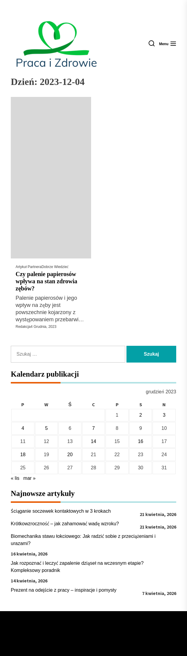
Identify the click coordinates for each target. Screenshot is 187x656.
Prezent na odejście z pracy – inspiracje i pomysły (64, 590)
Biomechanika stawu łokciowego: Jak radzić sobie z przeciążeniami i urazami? (83, 540)
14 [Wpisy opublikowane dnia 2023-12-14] (93, 441)
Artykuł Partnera (28, 267)
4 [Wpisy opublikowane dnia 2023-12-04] (23, 428)
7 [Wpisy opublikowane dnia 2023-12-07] (93, 428)
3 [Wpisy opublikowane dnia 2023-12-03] (164, 415)
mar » (29, 478)
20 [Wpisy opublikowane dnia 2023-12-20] (70, 454)
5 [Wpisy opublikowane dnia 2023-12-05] (46, 428)
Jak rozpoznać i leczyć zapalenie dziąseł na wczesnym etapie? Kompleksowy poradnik (77, 567)
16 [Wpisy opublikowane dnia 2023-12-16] (140, 441)
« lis (15, 478)
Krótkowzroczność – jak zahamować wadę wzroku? (65, 523)
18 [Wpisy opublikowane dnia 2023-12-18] (22, 454)
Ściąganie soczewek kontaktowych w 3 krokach (61, 511)
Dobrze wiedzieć (54, 267)
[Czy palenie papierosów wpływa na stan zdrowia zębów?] (51, 177)
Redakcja (23, 327)
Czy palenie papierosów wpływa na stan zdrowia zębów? (46, 281)
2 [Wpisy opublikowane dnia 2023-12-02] (140, 415)
